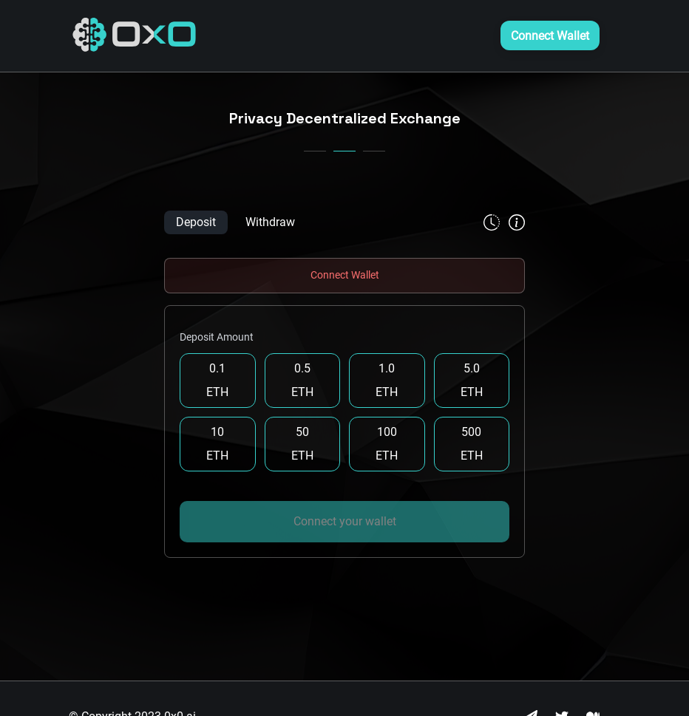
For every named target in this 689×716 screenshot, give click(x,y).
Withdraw (270, 222)
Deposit (196, 222)
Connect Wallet (550, 36)
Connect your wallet (344, 521)
